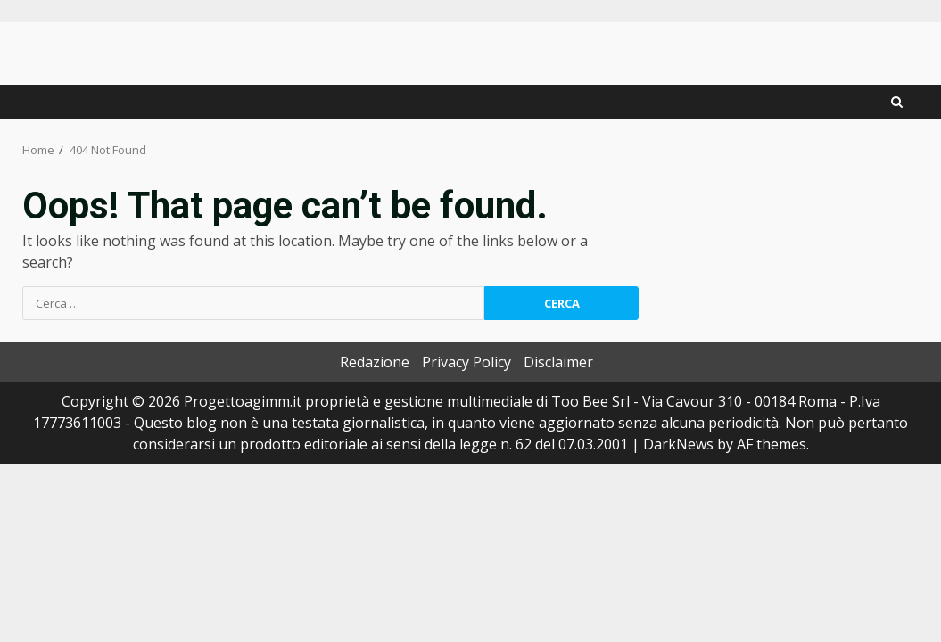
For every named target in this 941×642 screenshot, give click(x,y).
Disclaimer (558, 362)
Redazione (374, 362)
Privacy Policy (466, 362)
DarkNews (678, 444)
